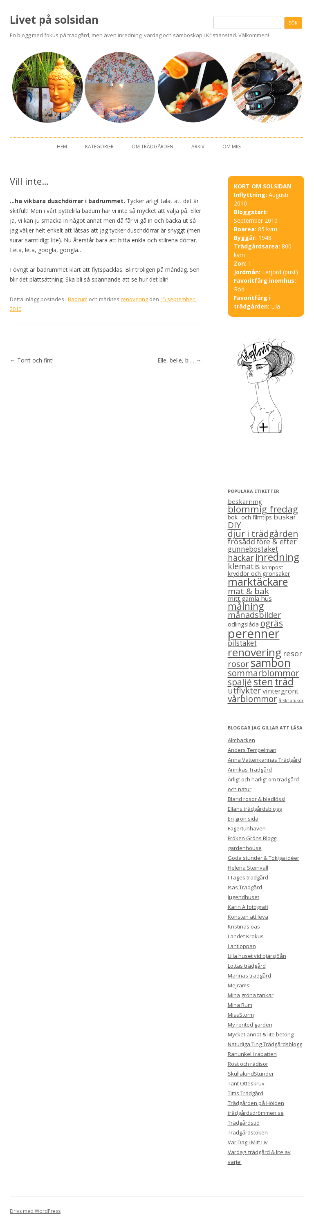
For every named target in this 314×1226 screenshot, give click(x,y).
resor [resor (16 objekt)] (292, 653)
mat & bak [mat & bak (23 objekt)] (248, 591)
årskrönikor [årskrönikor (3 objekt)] (291, 700)
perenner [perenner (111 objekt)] (254, 633)
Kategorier (99, 146)
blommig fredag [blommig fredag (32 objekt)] (263, 509)
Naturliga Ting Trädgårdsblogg (265, 1044)
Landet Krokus (246, 936)
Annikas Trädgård (250, 769)
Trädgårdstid (244, 1122)
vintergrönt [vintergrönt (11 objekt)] (280, 691)
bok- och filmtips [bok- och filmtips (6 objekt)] (250, 517)
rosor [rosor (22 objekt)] (238, 663)
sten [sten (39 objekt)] (263, 681)
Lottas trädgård (247, 965)
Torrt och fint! (32, 360)
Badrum (77, 299)
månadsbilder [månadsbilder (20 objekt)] (254, 614)
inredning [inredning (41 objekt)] (277, 557)
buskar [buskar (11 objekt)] (285, 516)
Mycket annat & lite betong (261, 1034)
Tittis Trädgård (245, 1093)
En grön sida (243, 818)
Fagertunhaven (247, 828)
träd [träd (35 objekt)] (284, 681)
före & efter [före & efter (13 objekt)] (276, 541)
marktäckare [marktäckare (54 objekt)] (258, 581)
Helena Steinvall (248, 867)
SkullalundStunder (251, 1073)
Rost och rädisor (248, 1063)
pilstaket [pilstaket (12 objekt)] (242, 643)
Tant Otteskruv (246, 1083)
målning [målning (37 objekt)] (246, 606)
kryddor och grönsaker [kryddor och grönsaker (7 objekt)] (259, 573)
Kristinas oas (244, 926)
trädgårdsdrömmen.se (256, 1112)
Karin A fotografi (248, 907)
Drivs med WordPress (35, 1211)
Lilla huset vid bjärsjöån (257, 956)
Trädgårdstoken (248, 1132)
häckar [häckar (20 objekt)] (240, 557)
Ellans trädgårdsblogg (255, 808)
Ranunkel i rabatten (252, 1054)
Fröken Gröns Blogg (252, 838)
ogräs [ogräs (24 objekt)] (271, 623)
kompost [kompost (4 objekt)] (272, 567)
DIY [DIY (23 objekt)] (234, 524)
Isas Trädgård (245, 887)
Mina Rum (240, 1005)
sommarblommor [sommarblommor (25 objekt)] (263, 673)
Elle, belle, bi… (179, 360)
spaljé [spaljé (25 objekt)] (240, 682)
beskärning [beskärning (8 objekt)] (245, 501)
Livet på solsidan (54, 19)
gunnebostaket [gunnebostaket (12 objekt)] (253, 549)
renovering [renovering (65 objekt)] (254, 652)
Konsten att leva (248, 916)
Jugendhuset (243, 897)
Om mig (231, 146)
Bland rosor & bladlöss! (256, 799)
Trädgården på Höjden (256, 1103)
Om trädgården (152, 146)
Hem (62, 146)
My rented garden (250, 1024)
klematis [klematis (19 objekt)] (244, 566)
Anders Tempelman (252, 750)
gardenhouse (245, 848)
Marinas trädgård (249, 975)
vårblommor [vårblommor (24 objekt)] (252, 699)
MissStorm (241, 1014)
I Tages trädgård (248, 877)
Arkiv (197, 146)
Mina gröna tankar (251, 995)
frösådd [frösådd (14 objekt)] (241, 541)
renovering (134, 299)
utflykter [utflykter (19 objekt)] (244, 690)
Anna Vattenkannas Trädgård (264, 759)
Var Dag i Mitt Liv (248, 1142)
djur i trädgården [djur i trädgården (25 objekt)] (263, 533)
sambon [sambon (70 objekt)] (271, 662)
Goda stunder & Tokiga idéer (263, 857)
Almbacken (241, 740)
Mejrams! (239, 985)
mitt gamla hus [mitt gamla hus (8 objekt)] (250, 598)
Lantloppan (242, 946)
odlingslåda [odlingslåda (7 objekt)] (243, 624)
